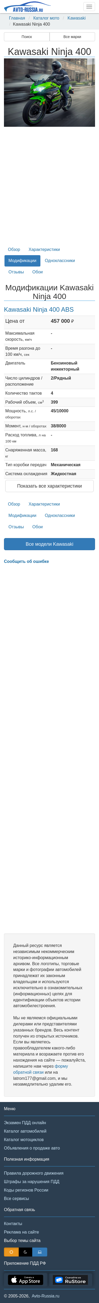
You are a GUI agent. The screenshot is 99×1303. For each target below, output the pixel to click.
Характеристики (44, 249)
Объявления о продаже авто (32, 1148)
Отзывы (16, 272)
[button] (11, 92)
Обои (37, 272)
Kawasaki (77, 18)
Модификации (22, 260)
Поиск (27, 37)
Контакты (13, 1223)
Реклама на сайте (21, 1232)
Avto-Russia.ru (45, 1296)
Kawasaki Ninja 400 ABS (39, 309)
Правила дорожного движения (33, 1173)
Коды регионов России (26, 1190)
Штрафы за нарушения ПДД (31, 1181)
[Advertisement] (49, 188)
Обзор (14, 249)
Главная (17, 18)
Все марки (72, 37)
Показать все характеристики (49, 486)
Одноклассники (60, 260)
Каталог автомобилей (25, 1131)
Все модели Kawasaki (49, 544)
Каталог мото (46, 18)
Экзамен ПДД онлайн (25, 1122)
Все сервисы (16, 1198)
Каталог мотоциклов (24, 1139)
